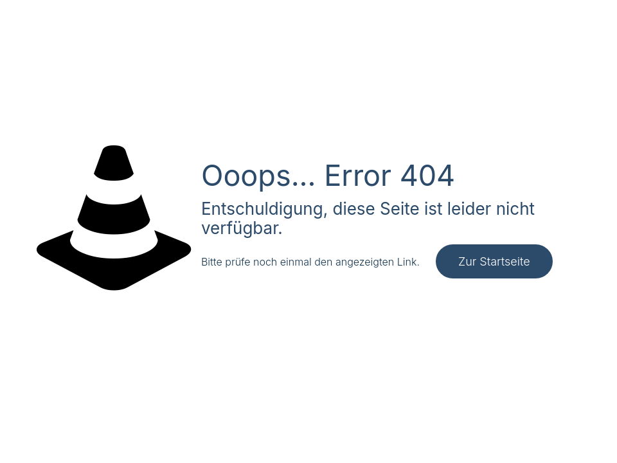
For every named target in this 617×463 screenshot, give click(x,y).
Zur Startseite (494, 261)
